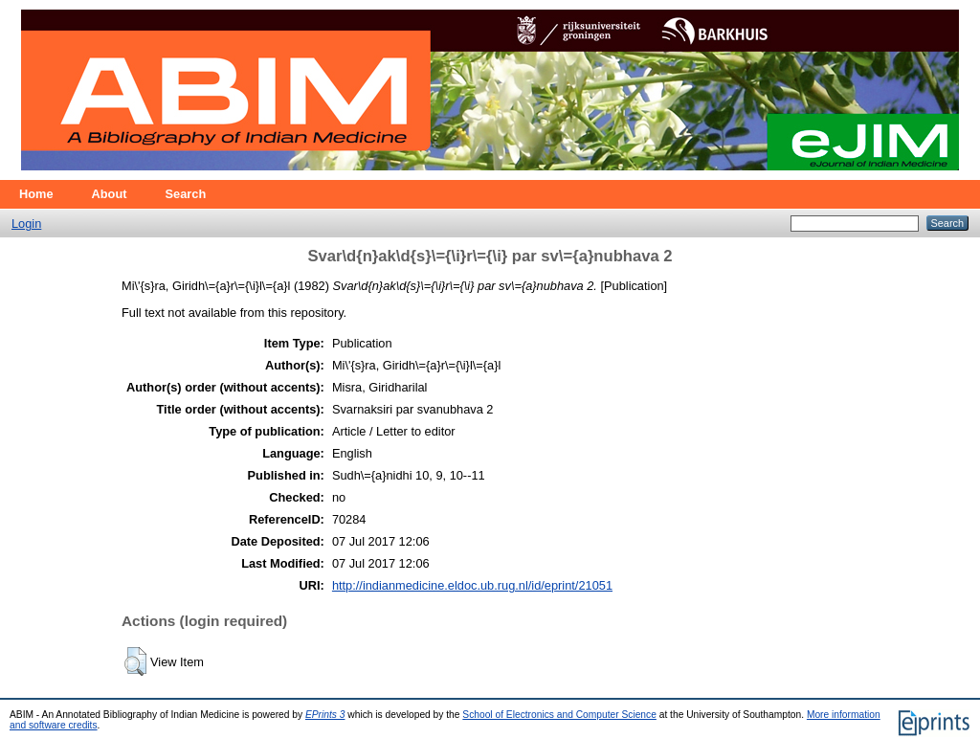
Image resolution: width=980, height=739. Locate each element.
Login (26, 223)
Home (36, 194)
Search (186, 194)
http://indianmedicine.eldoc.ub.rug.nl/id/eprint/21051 (472, 585)
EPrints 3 (325, 714)
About (109, 194)
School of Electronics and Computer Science (559, 714)
